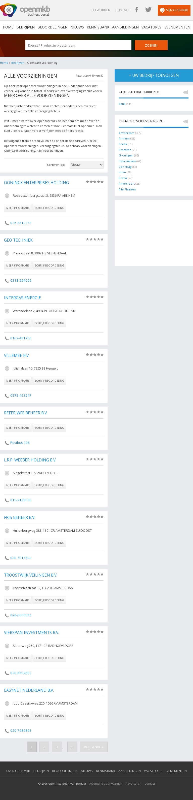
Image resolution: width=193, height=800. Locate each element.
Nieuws (77, 27)
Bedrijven (25, 27)
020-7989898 (20, 730)
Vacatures (151, 27)
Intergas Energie (22, 298)
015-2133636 (20, 500)
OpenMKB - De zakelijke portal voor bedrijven (25, 10)
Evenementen (177, 27)
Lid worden (101, 10)
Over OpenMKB (18, 771)
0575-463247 (20, 395)
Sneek (123, 144)
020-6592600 (20, 673)
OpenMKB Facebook (136, 10)
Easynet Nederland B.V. (29, 690)
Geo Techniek (18, 240)
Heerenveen (127, 161)
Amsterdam (126, 133)
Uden (122, 172)
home (8, 27)
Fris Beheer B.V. (19, 517)
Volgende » (94, 747)
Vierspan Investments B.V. (31, 632)
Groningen (126, 155)
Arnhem (124, 138)
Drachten (125, 150)
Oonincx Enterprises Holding (36, 182)
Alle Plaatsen (127, 189)
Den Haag (125, 167)
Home (4, 62)
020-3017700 (20, 557)
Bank (122, 104)
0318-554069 (20, 280)
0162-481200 (20, 338)
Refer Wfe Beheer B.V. (25, 413)
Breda (123, 178)
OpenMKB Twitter (148, 10)
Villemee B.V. (16, 355)
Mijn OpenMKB (174, 10)
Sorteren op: (56, 164)
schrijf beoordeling (49, 208)
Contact (123, 10)
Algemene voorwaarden (105, 783)
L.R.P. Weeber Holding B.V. (30, 460)
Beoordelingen (52, 27)
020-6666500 (20, 615)
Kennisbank (98, 27)
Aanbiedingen (125, 27)
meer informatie (17, 208)
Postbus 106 (20, 442)
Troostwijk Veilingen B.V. (30, 575)
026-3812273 (20, 222)
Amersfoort (127, 183)
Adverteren (133, 783)
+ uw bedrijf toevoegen (154, 75)
